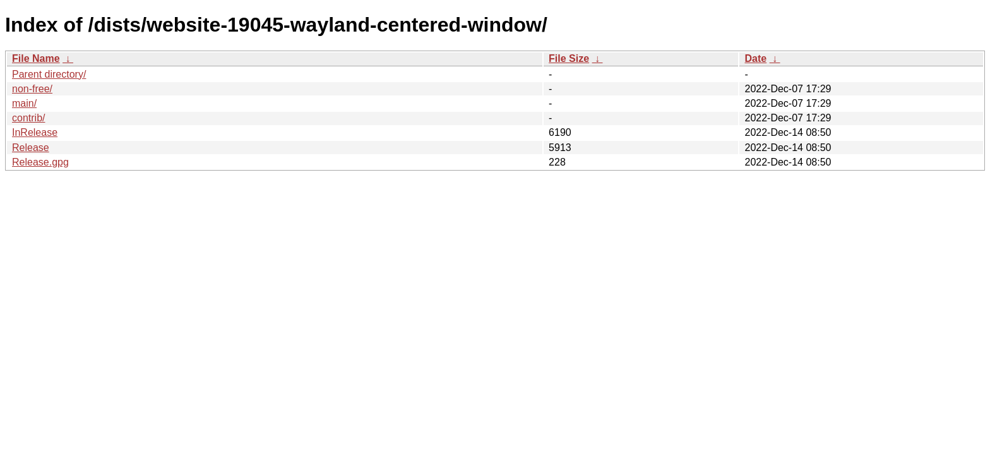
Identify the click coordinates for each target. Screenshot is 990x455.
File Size (569, 58)
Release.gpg (40, 162)
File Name (36, 58)
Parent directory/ (49, 74)
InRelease (34, 132)
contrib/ (28, 117)
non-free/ (32, 88)
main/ (24, 103)
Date (755, 58)
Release (30, 147)
